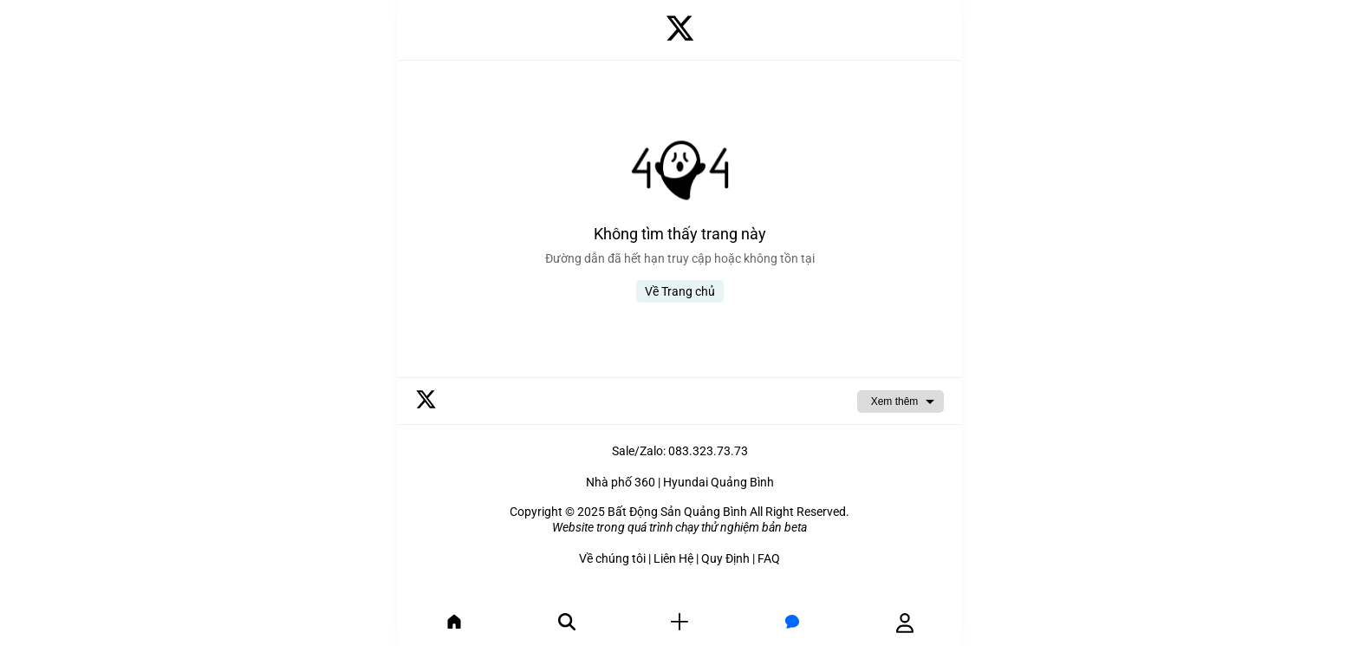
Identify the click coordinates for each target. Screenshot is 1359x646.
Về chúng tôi (612, 558)
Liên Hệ (673, 558)
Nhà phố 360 (620, 482)
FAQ (769, 558)
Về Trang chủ (680, 291)
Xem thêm (895, 401)
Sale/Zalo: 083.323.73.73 (680, 451)
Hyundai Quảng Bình (718, 482)
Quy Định (725, 558)
